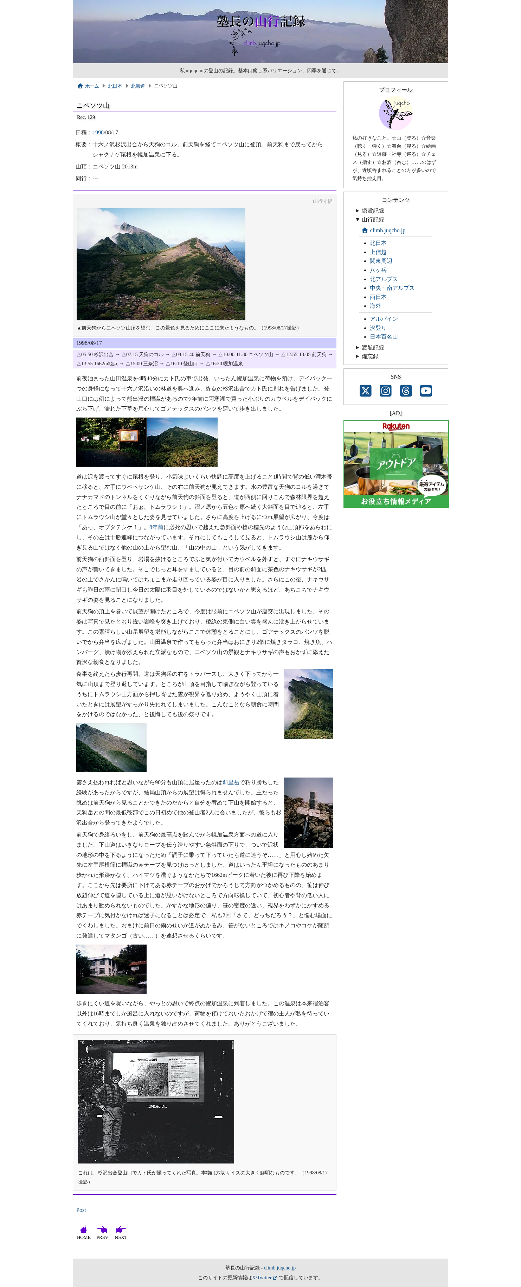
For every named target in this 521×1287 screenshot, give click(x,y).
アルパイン (384, 319)
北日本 (115, 86)
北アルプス (384, 279)
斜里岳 (231, 782)
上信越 (378, 252)
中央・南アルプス (392, 288)
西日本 (378, 297)
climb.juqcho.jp (383, 230)
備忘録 (370, 356)
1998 (98, 132)
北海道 (138, 86)
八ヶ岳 (378, 270)
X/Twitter (262, 1277)
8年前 (156, 527)
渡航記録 (373, 348)
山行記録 (373, 219)
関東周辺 (381, 261)
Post (81, 1210)
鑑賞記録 (373, 211)
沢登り (378, 328)
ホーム (88, 86)
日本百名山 (384, 337)
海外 (375, 306)
